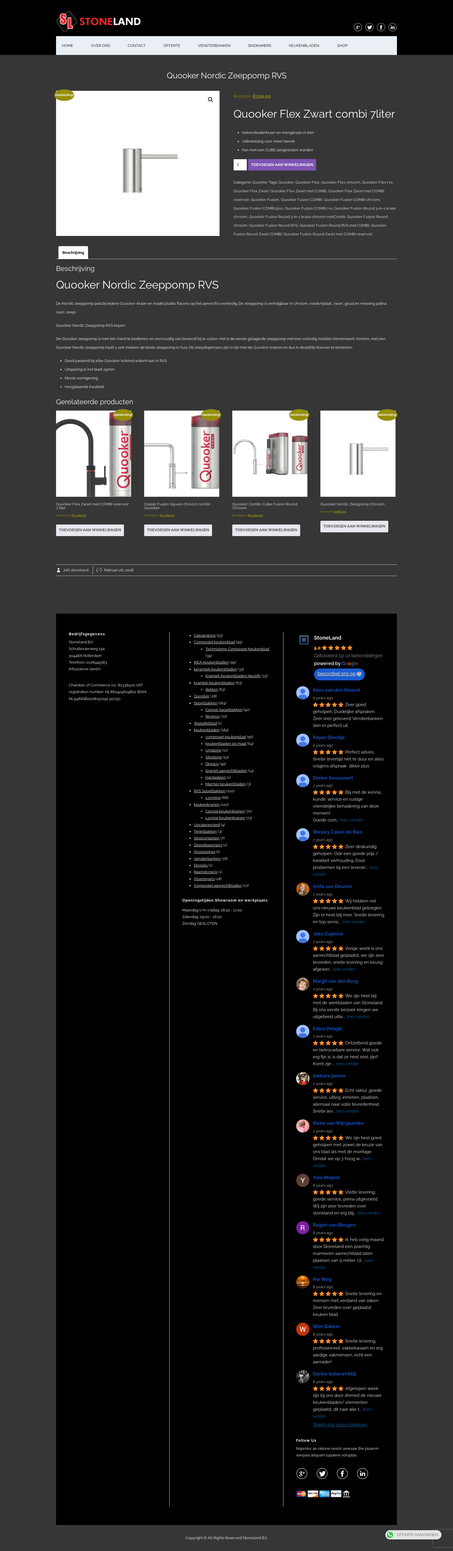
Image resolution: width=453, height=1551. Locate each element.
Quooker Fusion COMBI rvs (308, 208)
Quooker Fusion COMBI (301, 199)
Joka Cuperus (328, 934)
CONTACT (137, 45)
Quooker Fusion (265, 199)
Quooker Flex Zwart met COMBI (298, 191)
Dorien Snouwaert (333, 778)
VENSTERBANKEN (214, 45)
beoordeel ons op (339, 673)
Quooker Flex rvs (377, 182)
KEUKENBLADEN (304, 45)
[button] (210, 100)
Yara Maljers (326, 1177)
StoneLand (327, 638)
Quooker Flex (307, 182)
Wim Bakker (326, 1326)
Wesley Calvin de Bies (337, 832)
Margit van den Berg (335, 981)
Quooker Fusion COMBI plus (258, 208)
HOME (67, 45)
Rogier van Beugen (334, 1225)
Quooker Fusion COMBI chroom (352, 199)
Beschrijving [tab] (73, 252)
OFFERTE (172, 45)
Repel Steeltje (329, 737)
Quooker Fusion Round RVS (273, 225)
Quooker (260, 182)
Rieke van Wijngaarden (338, 1123)
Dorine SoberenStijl (334, 1374)
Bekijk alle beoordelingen (340, 1425)
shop (342, 45)
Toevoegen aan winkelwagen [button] (90, 530)
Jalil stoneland (75, 570)
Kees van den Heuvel (336, 690)
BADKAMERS (259, 45)
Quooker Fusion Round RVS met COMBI (334, 225)
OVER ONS (100, 45)
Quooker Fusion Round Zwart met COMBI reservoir (328, 234)
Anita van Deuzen (332, 886)
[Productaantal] (240, 165)
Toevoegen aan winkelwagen (282, 165)
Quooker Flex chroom (340, 182)
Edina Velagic (328, 1028)
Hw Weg (322, 1279)
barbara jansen (329, 1076)
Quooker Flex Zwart (251, 191)
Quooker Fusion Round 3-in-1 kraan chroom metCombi (297, 217)
